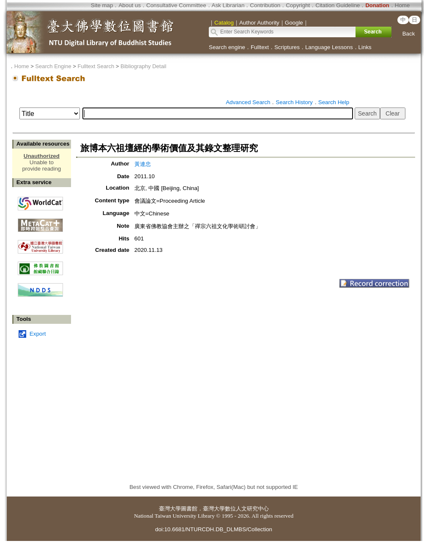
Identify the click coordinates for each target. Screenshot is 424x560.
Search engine (227, 47)
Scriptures (287, 47)
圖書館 (189, 508)
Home (402, 5)
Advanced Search (248, 102)
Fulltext (260, 47)
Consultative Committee (176, 5)
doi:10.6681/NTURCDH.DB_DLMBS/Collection (213, 529)
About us (129, 5)
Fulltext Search (95, 66)
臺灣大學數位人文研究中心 (236, 508)
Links (365, 47)
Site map (102, 5)
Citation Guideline (337, 5)
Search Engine (53, 66)
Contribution (265, 5)
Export (38, 334)
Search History (294, 102)
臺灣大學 (170, 508)
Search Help (333, 102)
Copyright (298, 5)
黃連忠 (142, 164)
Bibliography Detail (143, 66)
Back (408, 33)
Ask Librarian (228, 5)
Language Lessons (329, 47)
